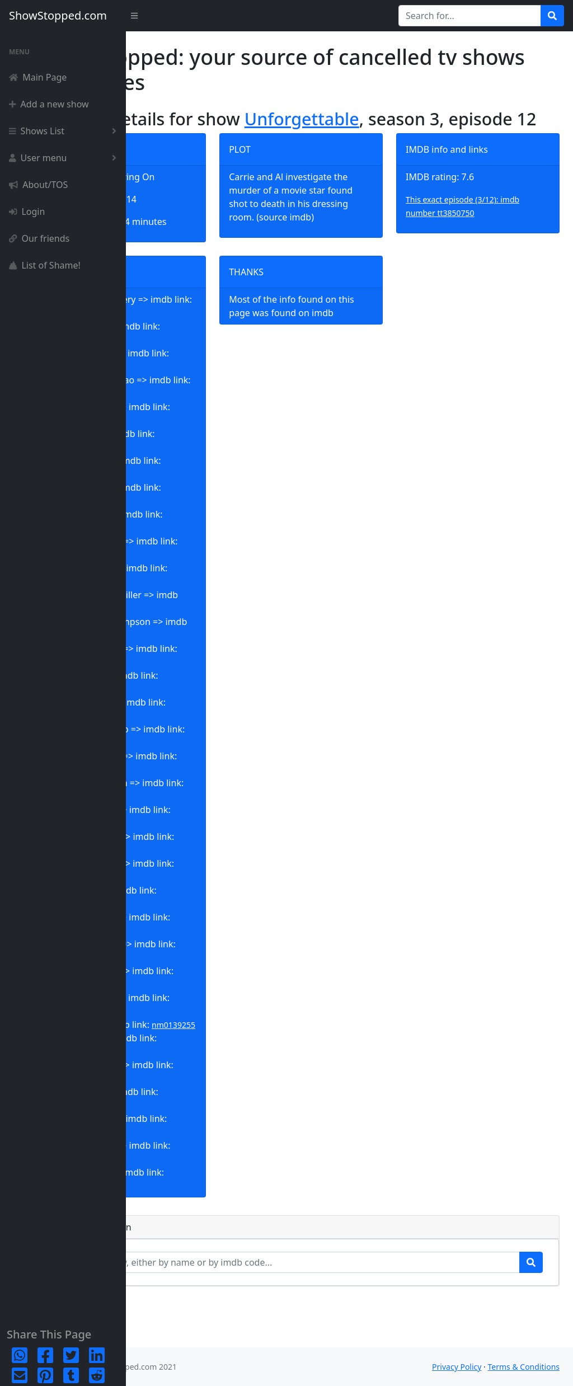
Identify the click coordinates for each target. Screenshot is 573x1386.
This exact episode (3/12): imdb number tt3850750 (484, 227)
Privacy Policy (456, 1366)
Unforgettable (398, 118)
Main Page (38, 77)
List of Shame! (45, 265)
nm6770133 (170, 1233)
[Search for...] (469, 15)
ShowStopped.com (58, 15)
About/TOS (38, 184)
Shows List (65, 131)
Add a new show (49, 104)
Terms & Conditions (524, 1366)
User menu (65, 158)
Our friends (39, 238)
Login (27, 211)
